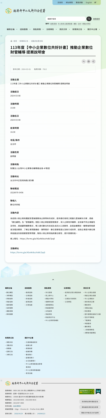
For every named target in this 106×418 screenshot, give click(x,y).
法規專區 (50, 29)
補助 (75, 24)
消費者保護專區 (90, 333)
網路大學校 (86, 24)
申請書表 (88, 323)
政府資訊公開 (89, 302)
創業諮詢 (29, 302)
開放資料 (88, 305)
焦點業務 (37, 29)
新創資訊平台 (50, 317)
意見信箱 (29, 373)
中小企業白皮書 (90, 292)
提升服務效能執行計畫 (93, 314)
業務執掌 (29, 348)
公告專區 (68, 302)
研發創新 (9, 298)
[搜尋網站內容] (66, 19)
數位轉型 (9, 292)
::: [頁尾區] (1, 380)
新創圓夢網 (49, 308)
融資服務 (9, 305)
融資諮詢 (29, 292)
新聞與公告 (77, 29)
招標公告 (9, 351)
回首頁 (60, 2)
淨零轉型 (9, 295)
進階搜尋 (96, 19)
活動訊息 (9, 345)
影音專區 (88, 311)
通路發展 (9, 311)
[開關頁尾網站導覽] (53, 279)
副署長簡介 (30, 358)
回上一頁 (83, 61)
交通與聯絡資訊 (31, 342)
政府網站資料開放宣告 (90, 401)
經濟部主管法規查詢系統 (73, 294)
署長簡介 (29, 354)
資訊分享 (63, 29)
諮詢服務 (24, 29)
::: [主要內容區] (1, 35)
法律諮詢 (29, 295)
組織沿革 (29, 345)
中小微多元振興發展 (65, 24)
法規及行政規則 (70, 298)
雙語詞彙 (79, 2)
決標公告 (9, 354)
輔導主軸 (10, 29)
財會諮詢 (29, 298)
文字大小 (95, 2)
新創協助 (9, 302)
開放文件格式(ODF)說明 (90, 413)
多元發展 (48, 292)
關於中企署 (92, 29)
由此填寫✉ (17, 406)
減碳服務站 (49, 305)
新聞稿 (8, 348)
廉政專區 (88, 326)
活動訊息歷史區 (37, 41)
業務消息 (9, 342)
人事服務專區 (89, 330)
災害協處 (29, 305)
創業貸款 (53, 24)
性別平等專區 (89, 317)
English (89, 2)
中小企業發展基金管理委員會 (34, 365)
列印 (88, 61)
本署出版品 (89, 308)
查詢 (89, 19)
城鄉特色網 (49, 302)
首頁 (15, 41)
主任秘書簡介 (31, 361)
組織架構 (29, 351)
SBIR (79, 24)
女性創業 (48, 311)
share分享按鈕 (93, 61)
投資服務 (9, 308)
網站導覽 (69, 2)
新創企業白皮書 (90, 295)
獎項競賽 (9, 314)
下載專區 (88, 320)
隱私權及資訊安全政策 (90, 407)
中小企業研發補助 (51, 320)
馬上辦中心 (49, 295)
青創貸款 (48, 314)
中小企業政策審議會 (33, 370)
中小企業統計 (89, 298)
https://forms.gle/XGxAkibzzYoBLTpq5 (27, 252)
